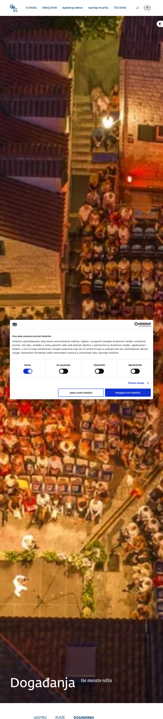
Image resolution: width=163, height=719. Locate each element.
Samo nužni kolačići (81, 392)
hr (147, 8)
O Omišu (31, 8)
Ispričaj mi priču (98, 8)
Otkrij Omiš (49, 8)
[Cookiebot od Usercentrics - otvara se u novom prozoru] (137, 324)
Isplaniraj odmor (72, 8)
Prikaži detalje (136, 383)
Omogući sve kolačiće (128, 392)
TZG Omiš (120, 8)
